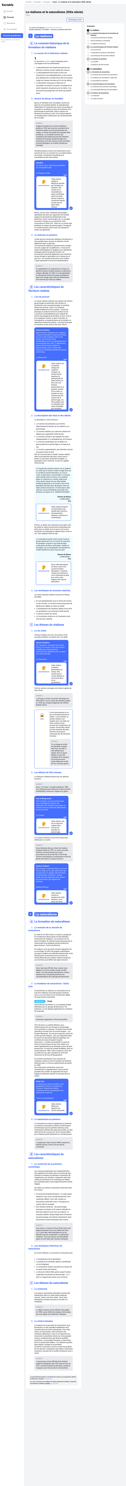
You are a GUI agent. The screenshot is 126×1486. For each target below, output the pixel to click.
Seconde (37, 2)
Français (46, 2)
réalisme (48, 61)
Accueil (8, 11)
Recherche (9, 23)
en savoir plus (48, 1379)
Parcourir (8, 17)
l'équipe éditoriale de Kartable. (53, 27)
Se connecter (10, 29)
